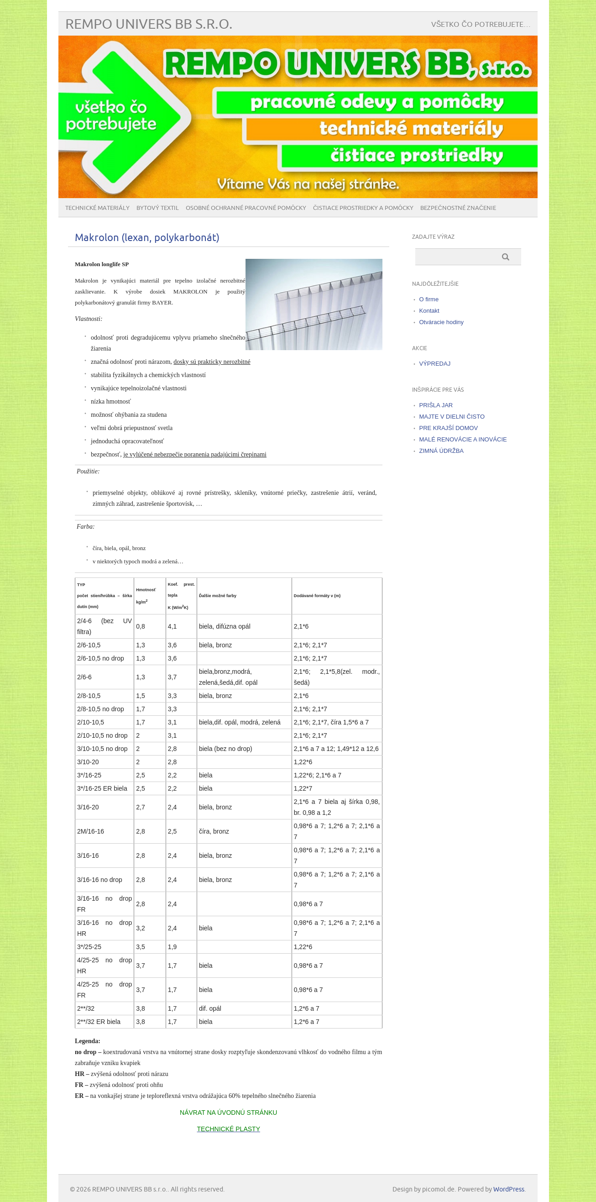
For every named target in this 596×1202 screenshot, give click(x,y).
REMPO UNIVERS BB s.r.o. (149, 24)
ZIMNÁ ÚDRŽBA (441, 450)
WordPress (508, 1189)
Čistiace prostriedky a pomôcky (363, 208)
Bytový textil (157, 208)
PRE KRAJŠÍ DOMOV (448, 428)
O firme (429, 299)
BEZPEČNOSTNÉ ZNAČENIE (458, 208)
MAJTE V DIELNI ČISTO (452, 416)
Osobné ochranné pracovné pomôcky (246, 208)
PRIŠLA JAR (436, 405)
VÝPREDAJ (435, 363)
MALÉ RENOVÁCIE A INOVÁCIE (463, 439)
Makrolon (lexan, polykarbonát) (147, 238)
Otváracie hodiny (441, 322)
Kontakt (429, 310)
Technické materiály (97, 208)
